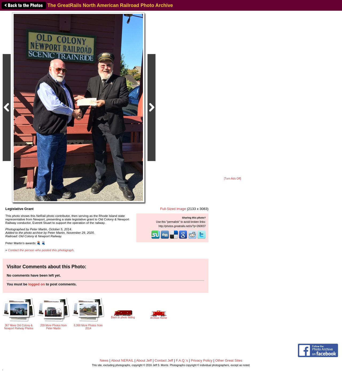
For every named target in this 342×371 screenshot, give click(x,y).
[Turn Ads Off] (232, 178)
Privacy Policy (201, 360)
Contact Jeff (164, 360)
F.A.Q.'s (182, 360)
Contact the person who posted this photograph (41, 250)
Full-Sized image (173, 209)
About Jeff (144, 360)
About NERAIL (122, 360)
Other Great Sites (228, 360)
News (104, 360)
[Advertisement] (232, 94)
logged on (36, 284)
